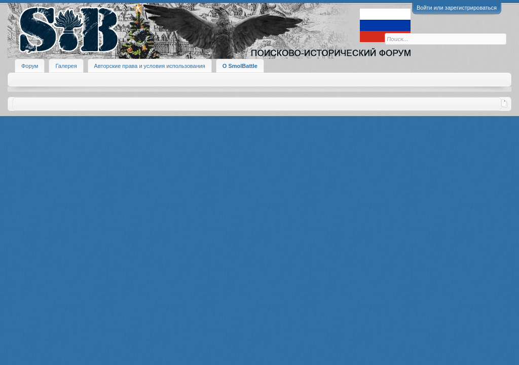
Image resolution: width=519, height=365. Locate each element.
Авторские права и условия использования (149, 66)
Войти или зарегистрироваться (457, 8)
